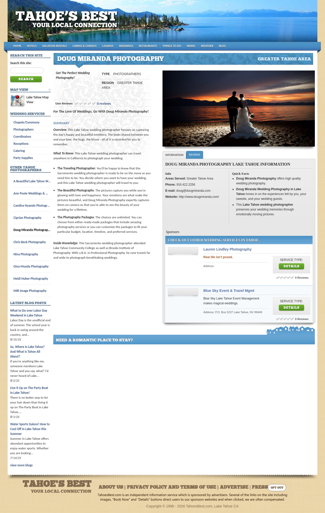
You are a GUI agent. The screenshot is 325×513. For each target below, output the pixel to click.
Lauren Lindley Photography (227, 249)
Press (260, 487)
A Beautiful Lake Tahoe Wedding (32, 181)
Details (292, 266)
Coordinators (22, 136)
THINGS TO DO (171, 46)
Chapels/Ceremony (26, 122)
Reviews (194, 154)
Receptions (20, 144)
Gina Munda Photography (31, 266)
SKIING (191, 46)
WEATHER (207, 46)
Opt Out (277, 488)
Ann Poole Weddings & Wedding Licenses (32, 193)
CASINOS (107, 46)
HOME (17, 46)
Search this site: (21, 63)
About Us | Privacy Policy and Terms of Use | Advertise (173, 487)
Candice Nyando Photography (32, 205)
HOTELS (32, 46)
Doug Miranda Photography (32, 230)
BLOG (222, 46)
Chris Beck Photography (29, 242)
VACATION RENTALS (54, 46)
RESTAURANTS (148, 46)
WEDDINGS (126, 46)
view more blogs (21, 465)
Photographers (23, 129)
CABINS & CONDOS (85, 46)
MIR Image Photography (29, 291)
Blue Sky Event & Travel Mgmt (228, 291)
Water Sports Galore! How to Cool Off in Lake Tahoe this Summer (30, 429)
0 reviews (104, 103)
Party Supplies (23, 158)
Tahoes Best (67, 23)
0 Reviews (301, 277)
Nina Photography (25, 254)
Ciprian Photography (27, 218)
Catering (19, 151)
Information (174, 155)
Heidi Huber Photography (30, 278)
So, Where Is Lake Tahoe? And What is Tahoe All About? (27, 351)
